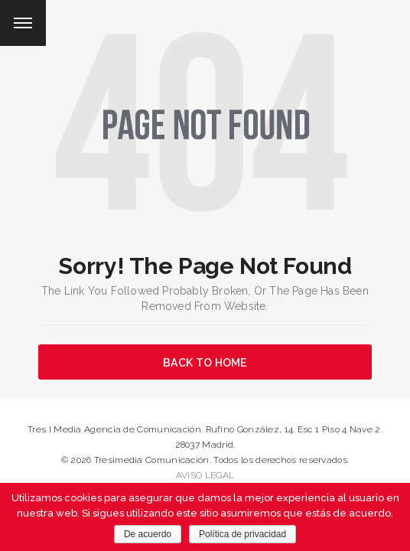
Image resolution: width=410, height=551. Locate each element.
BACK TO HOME (205, 363)
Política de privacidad (242, 534)
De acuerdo (147, 534)
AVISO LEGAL (205, 475)
